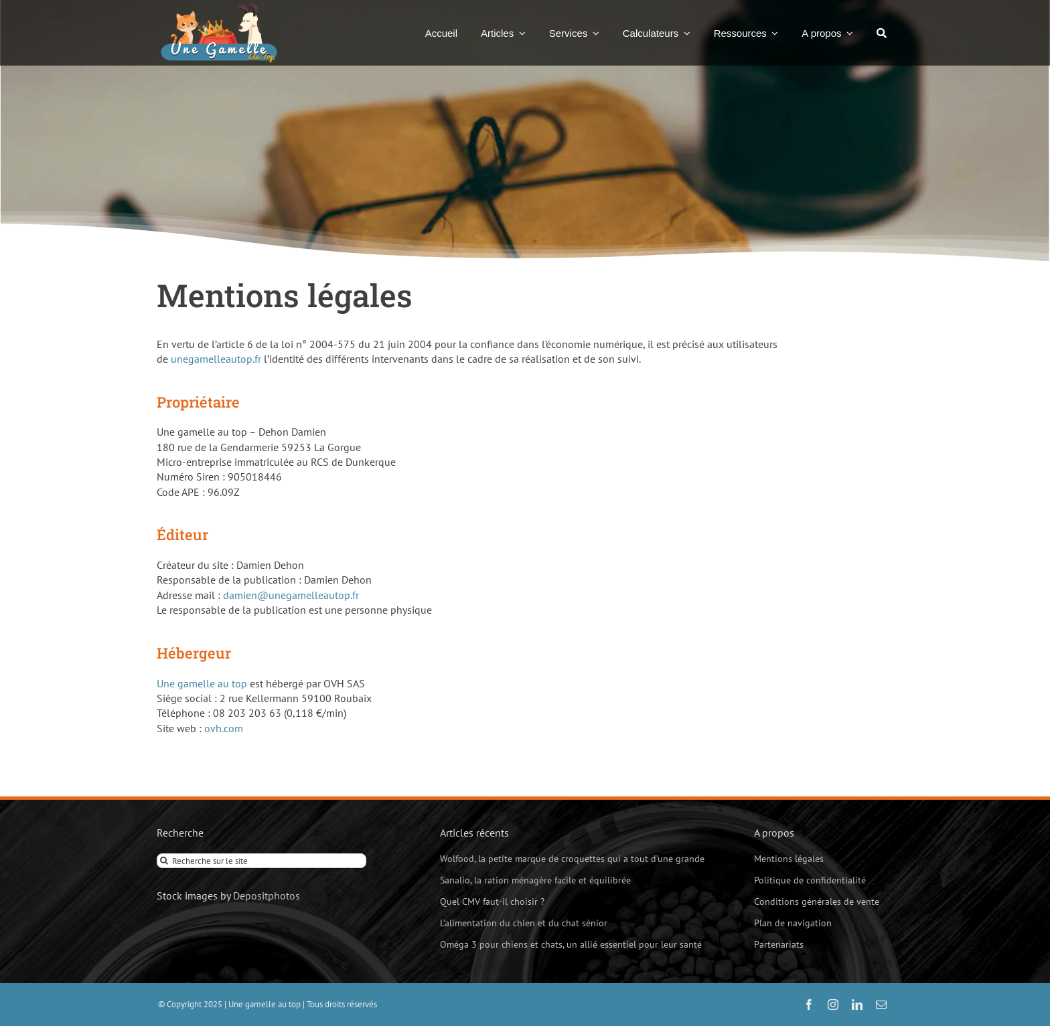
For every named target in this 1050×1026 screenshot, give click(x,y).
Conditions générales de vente (816, 901)
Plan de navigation (793, 923)
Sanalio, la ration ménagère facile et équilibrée (535, 880)
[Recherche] (881, 32)
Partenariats (779, 944)
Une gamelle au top (202, 683)
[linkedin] (857, 1004)
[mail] (881, 1004)
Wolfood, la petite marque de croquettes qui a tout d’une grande (572, 859)
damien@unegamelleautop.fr (291, 595)
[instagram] (833, 1004)
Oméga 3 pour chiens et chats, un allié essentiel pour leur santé (571, 944)
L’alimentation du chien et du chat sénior (523, 923)
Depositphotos (266, 895)
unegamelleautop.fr (216, 358)
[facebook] (809, 1004)
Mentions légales (789, 859)
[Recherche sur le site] (261, 860)
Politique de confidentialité (810, 880)
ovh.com (223, 728)
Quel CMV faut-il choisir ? (492, 901)
